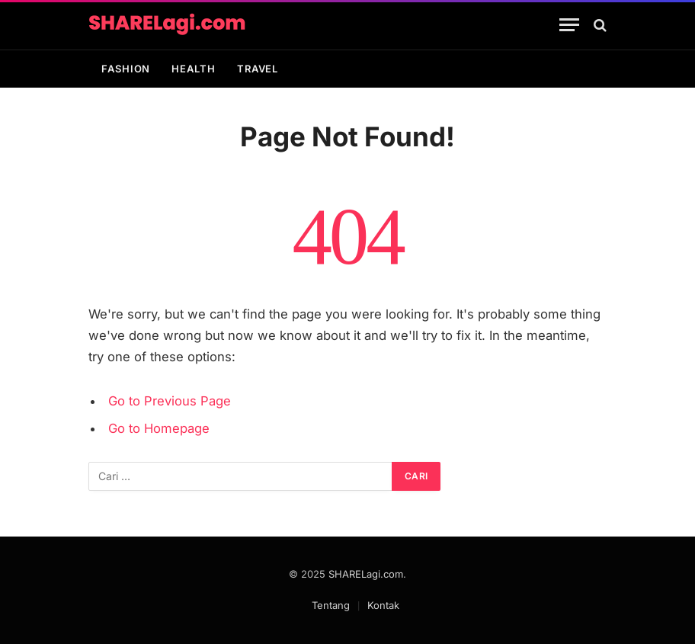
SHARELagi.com (365, 574)
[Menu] (569, 25)
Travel (257, 68)
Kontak (383, 605)
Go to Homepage (159, 428)
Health (193, 68)
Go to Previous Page (169, 401)
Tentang (331, 605)
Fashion (125, 68)
